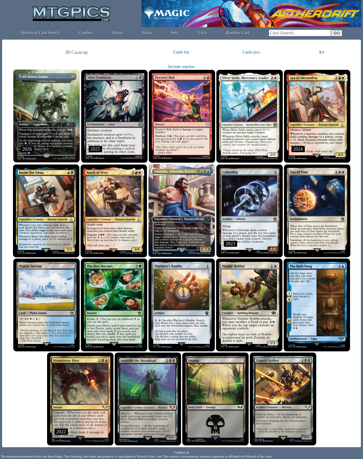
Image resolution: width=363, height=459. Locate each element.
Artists (117, 33)
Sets (174, 33)
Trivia (202, 33)
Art (321, 52)
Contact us (181, 452)
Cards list (181, 52)
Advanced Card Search (40, 33)
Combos (86, 33)
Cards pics (251, 52)
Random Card (238, 33)
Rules (147, 33)
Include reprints (181, 66)
